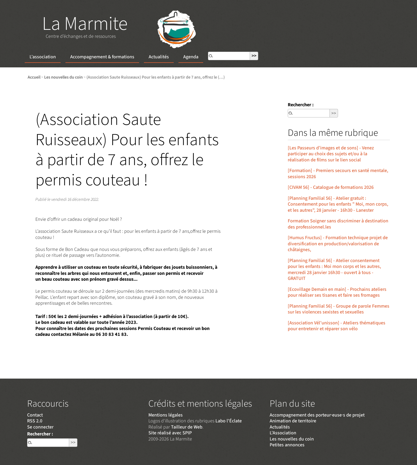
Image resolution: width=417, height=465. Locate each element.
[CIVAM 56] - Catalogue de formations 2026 (331, 187)
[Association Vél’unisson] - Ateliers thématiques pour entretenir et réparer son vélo (336, 326)
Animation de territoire (293, 421)
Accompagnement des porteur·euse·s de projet (317, 415)
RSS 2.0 (34, 421)
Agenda (190, 57)
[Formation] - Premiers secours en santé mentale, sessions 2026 (338, 173)
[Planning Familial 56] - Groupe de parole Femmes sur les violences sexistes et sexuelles (338, 309)
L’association (43, 57)
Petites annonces (287, 445)
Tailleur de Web (186, 427)
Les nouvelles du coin (63, 77)
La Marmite (85, 24)
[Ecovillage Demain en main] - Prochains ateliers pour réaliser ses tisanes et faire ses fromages (337, 292)
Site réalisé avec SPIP (170, 433)
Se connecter (40, 427)
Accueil (34, 77)
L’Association (283, 433)
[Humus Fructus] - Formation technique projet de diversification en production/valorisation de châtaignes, (338, 243)
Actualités (159, 57)
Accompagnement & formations (102, 57)
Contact (35, 415)
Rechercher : (301, 104)
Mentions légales (165, 415)
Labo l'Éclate (228, 421)
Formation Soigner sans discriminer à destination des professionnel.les (338, 224)
